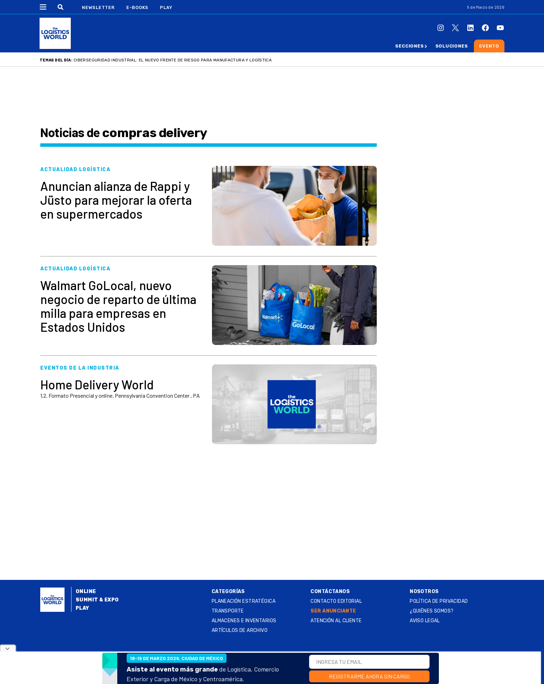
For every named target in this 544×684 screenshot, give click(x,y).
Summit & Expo (97, 600)
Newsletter (98, 7)
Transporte (228, 611)
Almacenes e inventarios (244, 621)
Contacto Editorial (336, 601)
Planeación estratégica (243, 601)
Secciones (409, 46)
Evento (489, 46)
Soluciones (451, 46)
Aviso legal (425, 621)
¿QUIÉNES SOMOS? (431, 611)
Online (86, 591)
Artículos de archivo (239, 630)
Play (166, 7)
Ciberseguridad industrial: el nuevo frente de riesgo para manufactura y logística (173, 60)
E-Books (137, 7)
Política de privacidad (439, 601)
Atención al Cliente (336, 621)
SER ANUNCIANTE (333, 611)
